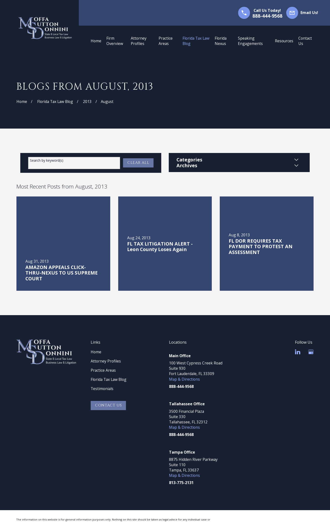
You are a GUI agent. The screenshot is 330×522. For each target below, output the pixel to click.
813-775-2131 (181, 482)
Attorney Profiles (106, 361)
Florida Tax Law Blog (108, 379)
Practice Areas (103, 370)
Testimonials (102, 388)
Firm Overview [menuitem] (114, 41)
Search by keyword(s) (46, 161)
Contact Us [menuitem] (305, 41)
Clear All (138, 162)
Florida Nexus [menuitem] (221, 41)
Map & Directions (184, 379)
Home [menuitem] (96, 41)
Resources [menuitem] (284, 41)
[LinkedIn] (297, 352)
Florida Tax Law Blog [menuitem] (196, 41)
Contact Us (108, 405)
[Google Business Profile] (311, 352)
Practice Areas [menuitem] (166, 41)
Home (96, 352)
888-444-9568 (267, 16)
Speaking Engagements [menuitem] (250, 41)
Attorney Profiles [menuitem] (139, 41)
